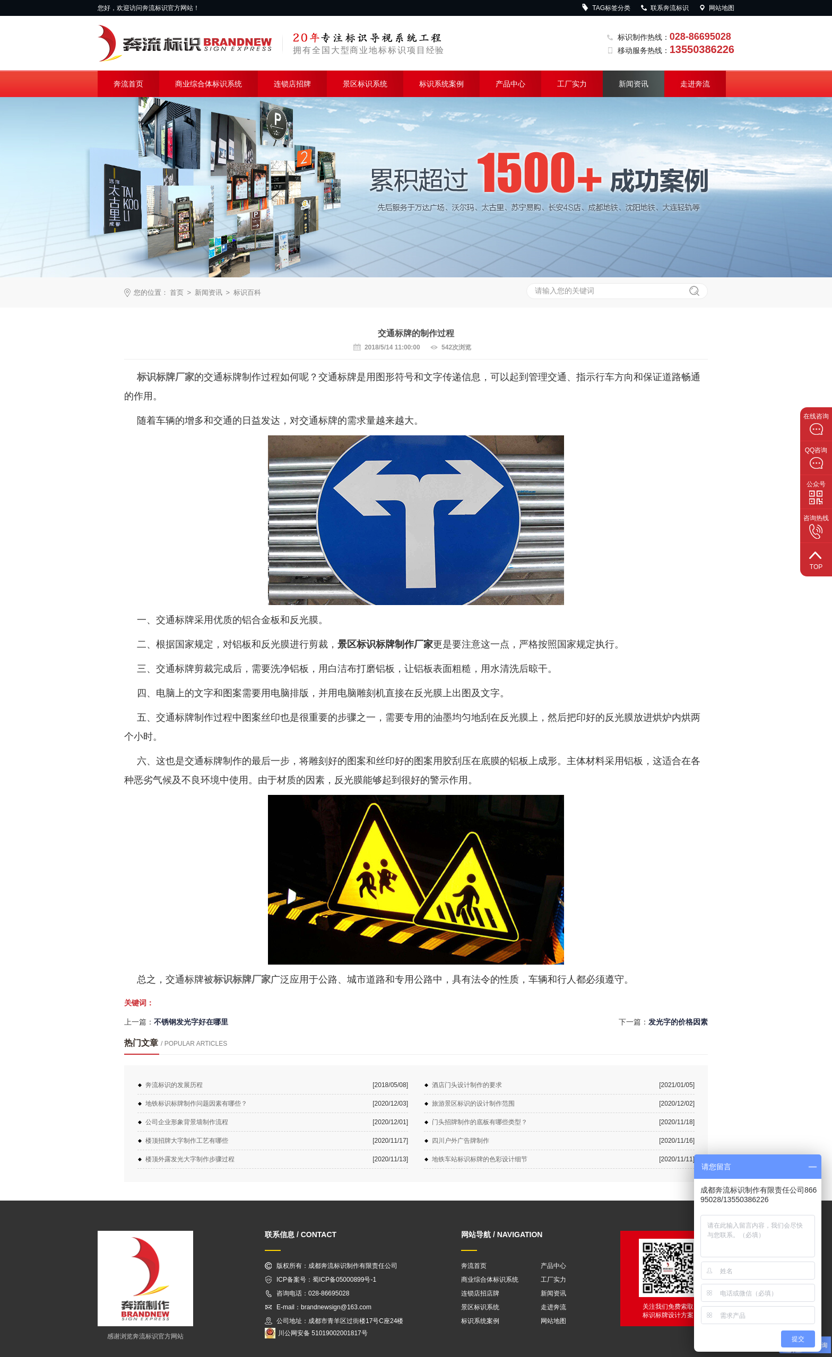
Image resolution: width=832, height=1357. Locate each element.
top (816, 559)
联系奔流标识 (664, 8)
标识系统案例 (441, 84)
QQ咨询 (816, 458)
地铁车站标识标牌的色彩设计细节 (479, 1159)
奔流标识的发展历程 (174, 1085)
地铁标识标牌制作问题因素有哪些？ (196, 1103)
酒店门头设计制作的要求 (467, 1085)
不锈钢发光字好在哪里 (191, 1022)
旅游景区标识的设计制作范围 (473, 1103)
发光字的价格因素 (678, 1022)
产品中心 (510, 84)
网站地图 (716, 8)
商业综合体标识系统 (208, 84)
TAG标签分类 (606, 8)
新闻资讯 (633, 84)
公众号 (816, 492)
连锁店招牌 (292, 84)
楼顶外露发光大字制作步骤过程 (190, 1159)
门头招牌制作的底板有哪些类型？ (479, 1122)
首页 (177, 292)
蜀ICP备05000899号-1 (344, 1279)
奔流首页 (128, 84)
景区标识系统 (365, 84)
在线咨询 (816, 424)
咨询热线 (816, 526)
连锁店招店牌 (480, 1293)
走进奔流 (695, 84)
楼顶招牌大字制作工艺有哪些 (186, 1140)
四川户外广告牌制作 (460, 1140)
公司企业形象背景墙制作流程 (186, 1122)
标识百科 (247, 292)
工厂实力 (572, 84)
